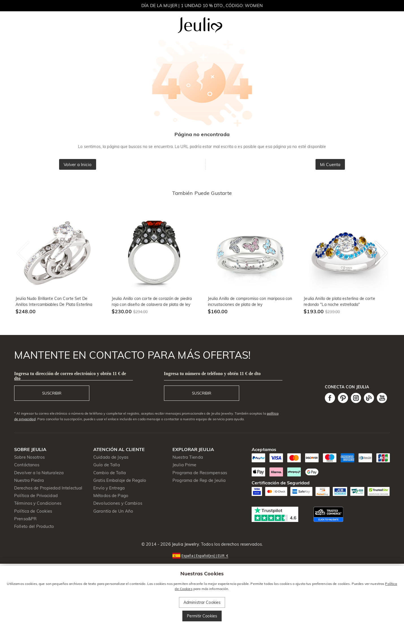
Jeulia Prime (184, 464)
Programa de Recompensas (199, 472)
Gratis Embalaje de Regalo (119, 480)
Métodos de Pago (110, 495)
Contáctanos (26, 464)
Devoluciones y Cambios (117, 503)
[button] (202, 555)
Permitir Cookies (202, 616)
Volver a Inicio (78, 164)
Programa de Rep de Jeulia (199, 480)
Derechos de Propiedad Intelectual (48, 488)
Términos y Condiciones (37, 503)
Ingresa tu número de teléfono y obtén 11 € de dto (212, 373)
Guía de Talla (106, 464)
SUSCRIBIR (51, 393)
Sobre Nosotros (29, 457)
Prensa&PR (25, 518)
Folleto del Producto (34, 526)
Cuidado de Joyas (110, 457)
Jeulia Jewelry (185, 544)
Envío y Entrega (109, 488)
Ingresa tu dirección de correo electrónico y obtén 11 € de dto (70, 376)
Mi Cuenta (330, 164)
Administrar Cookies (202, 602)
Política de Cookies (33, 511)
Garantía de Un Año (113, 511)
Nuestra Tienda (187, 457)
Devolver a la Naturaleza (39, 472)
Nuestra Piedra (29, 480)
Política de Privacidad (36, 495)
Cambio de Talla (109, 472)
